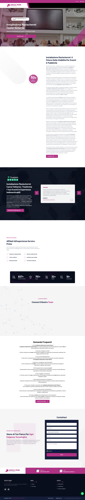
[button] (6, 316)
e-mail (64, 470)
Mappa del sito (59, 498)
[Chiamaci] (37, 470)
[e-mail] (60, 470)
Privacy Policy (55, 451)
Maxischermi (44, 5)
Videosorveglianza (62, 5)
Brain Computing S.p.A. (76, 498)
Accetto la (53, 451)
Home (32, 5)
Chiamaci (42, 470)
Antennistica (52, 5)
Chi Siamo (37, 5)
